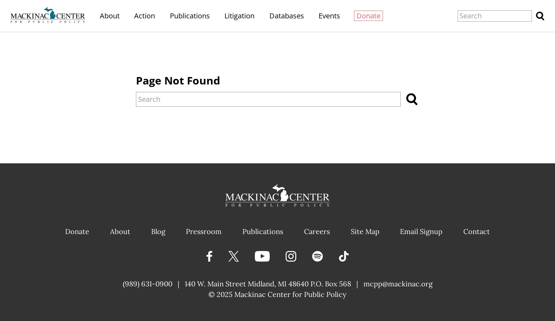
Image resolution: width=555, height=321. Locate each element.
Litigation (239, 16)
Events (329, 16)
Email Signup (421, 231)
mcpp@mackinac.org (398, 283)
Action (144, 16)
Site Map (365, 231)
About (110, 16)
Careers (317, 231)
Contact (476, 231)
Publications (190, 16)
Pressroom (204, 231)
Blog (158, 231)
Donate (368, 16)
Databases (286, 16)
